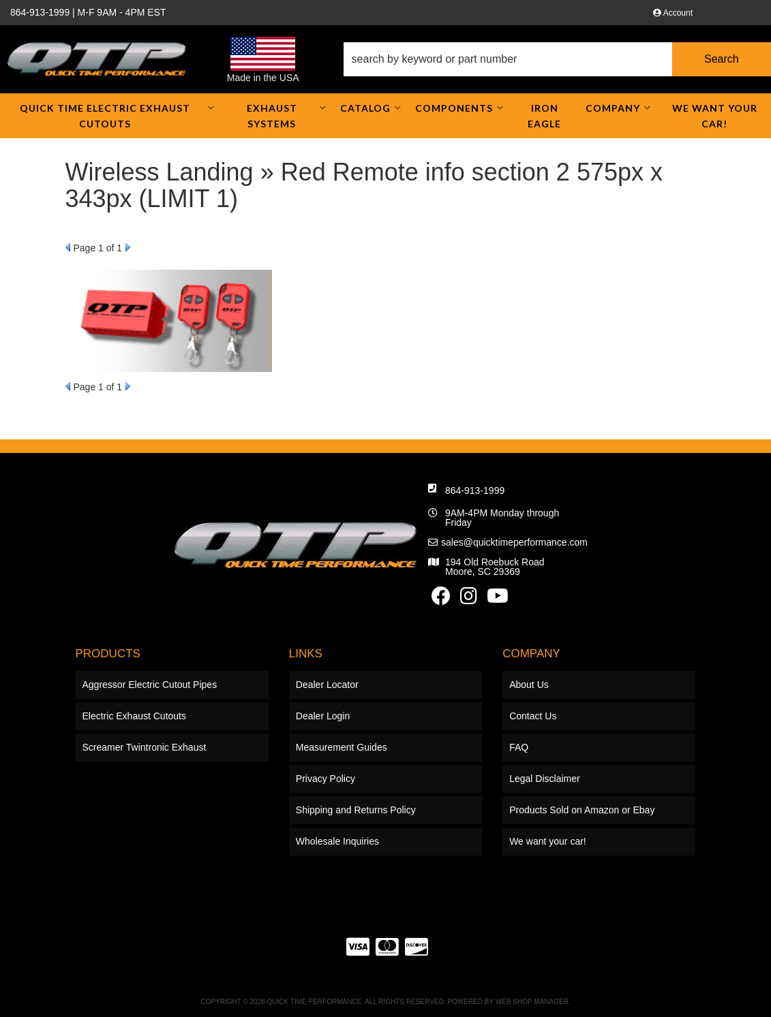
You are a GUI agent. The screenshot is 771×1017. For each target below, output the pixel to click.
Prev (67, 247)
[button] (557, 59)
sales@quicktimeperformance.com (514, 542)
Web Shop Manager (532, 1001)
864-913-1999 (474, 490)
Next (127, 247)
